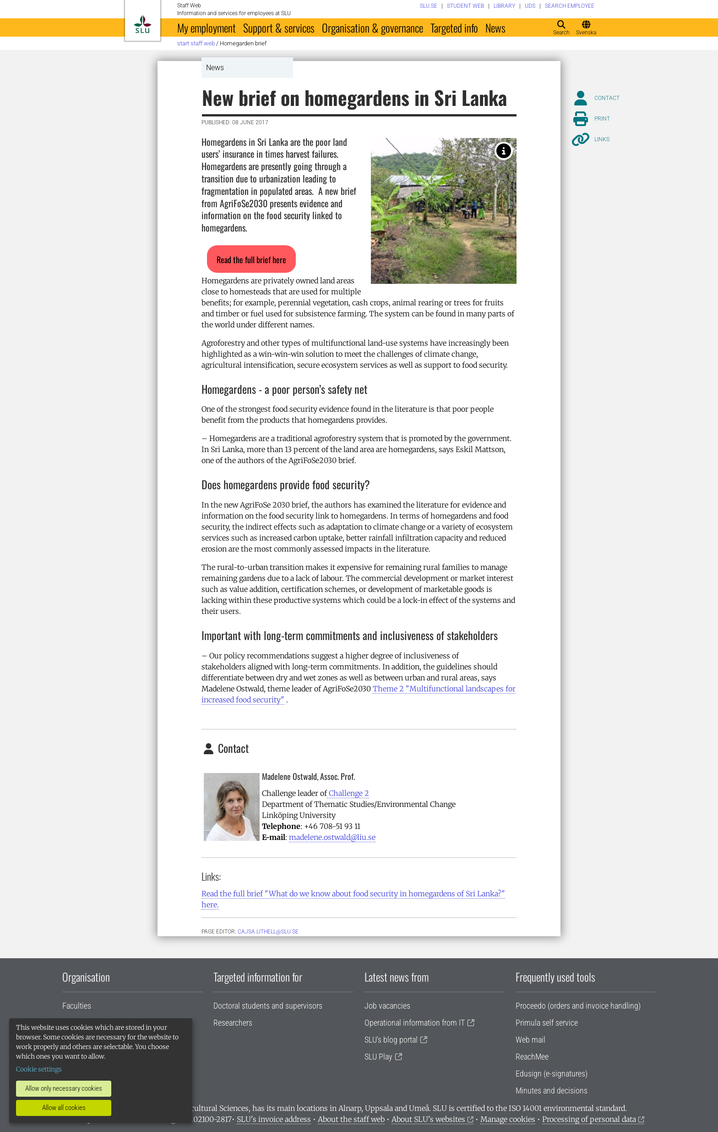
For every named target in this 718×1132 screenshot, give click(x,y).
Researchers (232, 1022)
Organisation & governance (372, 27)
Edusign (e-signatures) (551, 1073)
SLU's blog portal (391, 1039)
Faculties (76, 1006)
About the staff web (351, 1119)
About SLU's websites (428, 1119)
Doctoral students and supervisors (267, 1006)
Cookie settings (39, 1069)
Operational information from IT (414, 1022)
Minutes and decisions (551, 1090)
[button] (251, 259)
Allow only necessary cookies (63, 1088)
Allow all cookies (64, 1108)
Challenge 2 (348, 793)
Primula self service (547, 1022)
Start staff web (196, 43)
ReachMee (532, 1056)
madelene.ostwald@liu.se (332, 837)
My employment (206, 27)
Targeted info (454, 27)
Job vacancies (387, 1006)
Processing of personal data (589, 1119)
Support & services (279, 27)
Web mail (530, 1039)
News (495, 27)
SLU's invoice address (274, 1119)
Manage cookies (507, 1119)
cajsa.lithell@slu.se (268, 931)
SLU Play (378, 1056)
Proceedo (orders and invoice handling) (578, 1006)
